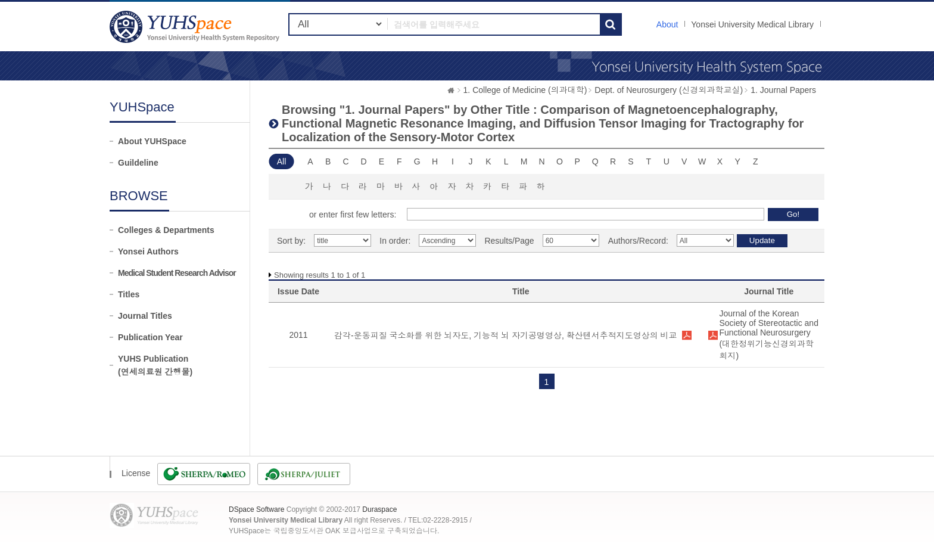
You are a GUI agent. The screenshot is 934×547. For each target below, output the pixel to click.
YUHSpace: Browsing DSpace (196, 26)
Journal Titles (145, 316)
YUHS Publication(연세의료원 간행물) (155, 365)
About (667, 24)
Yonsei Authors (148, 251)
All (282, 161)
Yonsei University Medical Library (752, 24)
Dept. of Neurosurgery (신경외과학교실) (668, 90)
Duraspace (379, 509)
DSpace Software (256, 509)
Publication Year (150, 337)
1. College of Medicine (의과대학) (525, 90)
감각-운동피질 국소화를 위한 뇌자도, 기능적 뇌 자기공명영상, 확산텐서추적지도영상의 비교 (505, 335)
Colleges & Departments (166, 230)
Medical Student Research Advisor (177, 273)
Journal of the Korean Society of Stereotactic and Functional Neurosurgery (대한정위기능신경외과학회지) (768, 334)
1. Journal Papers (783, 90)
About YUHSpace (152, 141)
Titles (128, 294)
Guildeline (138, 162)
